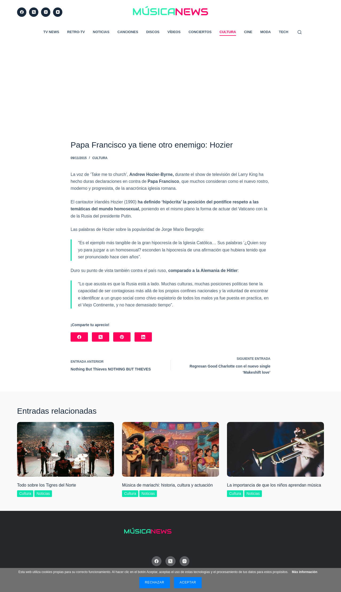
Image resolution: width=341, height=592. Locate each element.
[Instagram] (45, 12)
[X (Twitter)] (33, 12)
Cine (248, 32)
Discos (153, 32)
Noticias (101, 32)
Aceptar (188, 582)
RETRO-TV (76, 32)
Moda (265, 32)
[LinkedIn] (143, 337)
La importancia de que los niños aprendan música (274, 485)
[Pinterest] (122, 337)
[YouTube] (57, 12)
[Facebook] (21, 12)
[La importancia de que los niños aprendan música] (275, 449)
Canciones (127, 32)
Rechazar (154, 582)
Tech (283, 32)
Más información (304, 572)
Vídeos (174, 32)
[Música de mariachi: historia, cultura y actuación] (170, 449)
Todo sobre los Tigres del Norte (46, 485)
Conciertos (200, 32)
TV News (51, 32)
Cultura (228, 32)
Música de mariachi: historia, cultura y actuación (167, 485)
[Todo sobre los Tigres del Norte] (65, 449)
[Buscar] (300, 32)
